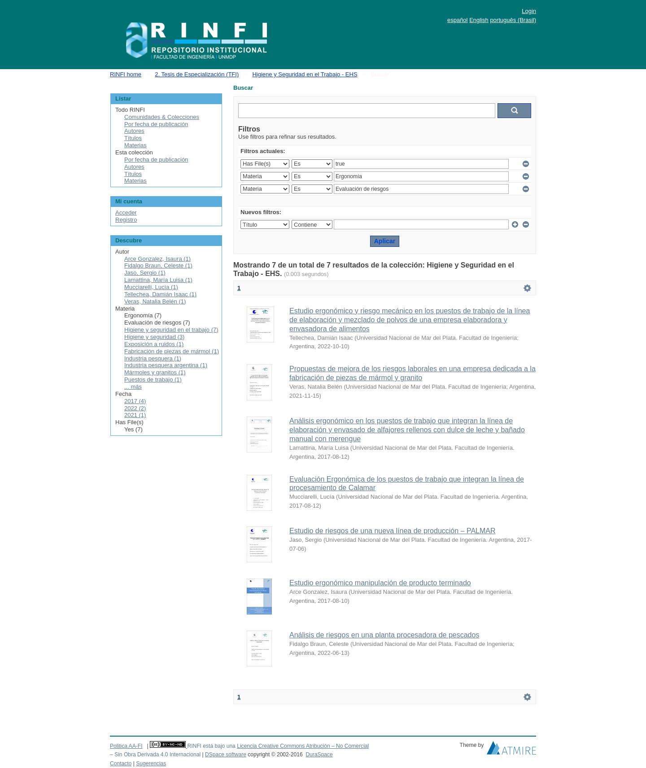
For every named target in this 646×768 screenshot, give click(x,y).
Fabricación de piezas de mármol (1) (171, 351)
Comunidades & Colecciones (161, 117)
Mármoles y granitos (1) (155, 372)
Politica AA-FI (126, 746)
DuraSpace (319, 754)
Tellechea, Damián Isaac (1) (160, 294)
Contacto (120, 763)
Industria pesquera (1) (152, 358)
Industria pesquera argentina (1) (165, 365)
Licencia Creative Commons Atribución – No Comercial (303, 746)
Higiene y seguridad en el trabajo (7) (171, 329)
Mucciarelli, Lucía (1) (151, 287)
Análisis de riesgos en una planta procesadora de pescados (384, 635)
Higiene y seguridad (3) (154, 337)
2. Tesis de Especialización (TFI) (197, 74)
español (457, 20)
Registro (126, 219)
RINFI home (125, 74)
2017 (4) (135, 401)
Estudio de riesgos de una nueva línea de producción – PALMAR (392, 531)
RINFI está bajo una (211, 746)
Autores (134, 130)
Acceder (126, 212)
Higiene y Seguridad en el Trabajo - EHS (304, 74)
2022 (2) (135, 408)
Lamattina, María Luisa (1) (158, 279)
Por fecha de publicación (156, 124)
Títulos (133, 138)
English (479, 20)
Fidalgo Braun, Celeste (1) (158, 265)
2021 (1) (135, 415)
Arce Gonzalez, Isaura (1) (157, 258)
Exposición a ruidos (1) (153, 344)
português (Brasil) (513, 20)
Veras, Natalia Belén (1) (155, 301)
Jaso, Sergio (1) (145, 272)
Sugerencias (151, 763)
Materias (135, 145)
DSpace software (225, 754)
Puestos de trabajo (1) (153, 379)
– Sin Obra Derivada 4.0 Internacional (155, 754)
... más (133, 386)
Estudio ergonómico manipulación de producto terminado (380, 583)
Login (529, 11)
